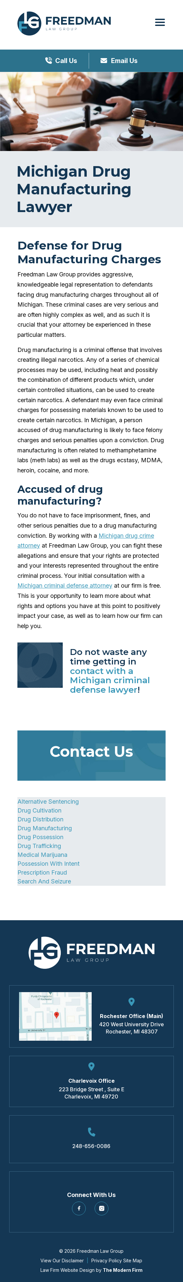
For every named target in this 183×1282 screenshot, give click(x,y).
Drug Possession (40, 837)
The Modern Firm (123, 1270)
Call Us (66, 61)
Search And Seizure (44, 881)
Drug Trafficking (39, 845)
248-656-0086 (91, 1146)
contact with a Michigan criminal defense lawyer (110, 680)
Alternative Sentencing (48, 801)
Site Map (132, 1260)
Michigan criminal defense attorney (64, 585)
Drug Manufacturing (44, 828)
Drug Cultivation (39, 810)
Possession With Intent (48, 863)
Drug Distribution (40, 819)
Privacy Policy (106, 1260)
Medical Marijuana (42, 854)
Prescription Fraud (42, 872)
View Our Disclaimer (62, 1260)
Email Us (123, 61)
